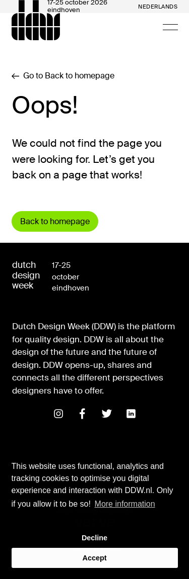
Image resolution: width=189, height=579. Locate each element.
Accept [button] (95, 558)
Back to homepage (55, 221)
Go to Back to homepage (63, 76)
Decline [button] (94, 538)
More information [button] (125, 504)
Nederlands (158, 7)
